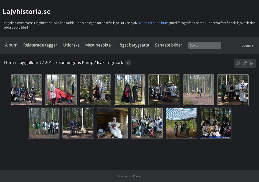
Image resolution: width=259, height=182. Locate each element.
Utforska (71, 45)
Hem (9, 62)
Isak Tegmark (110, 62)
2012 (50, 62)
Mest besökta (98, 45)
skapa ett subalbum (153, 22)
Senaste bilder (168, 45)
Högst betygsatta (133, 45)
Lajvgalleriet (29, 62)
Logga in (248, 45)
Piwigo (137, 176)
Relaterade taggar (40, 45)
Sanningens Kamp (75, 62)
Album (11, 45)
